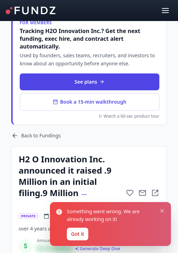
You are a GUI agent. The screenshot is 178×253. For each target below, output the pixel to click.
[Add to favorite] (130, 193)
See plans (89, 81)
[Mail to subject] (142, 193)
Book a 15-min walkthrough (89, 101)
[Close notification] (162, 210)
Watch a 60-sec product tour (128, 116)
